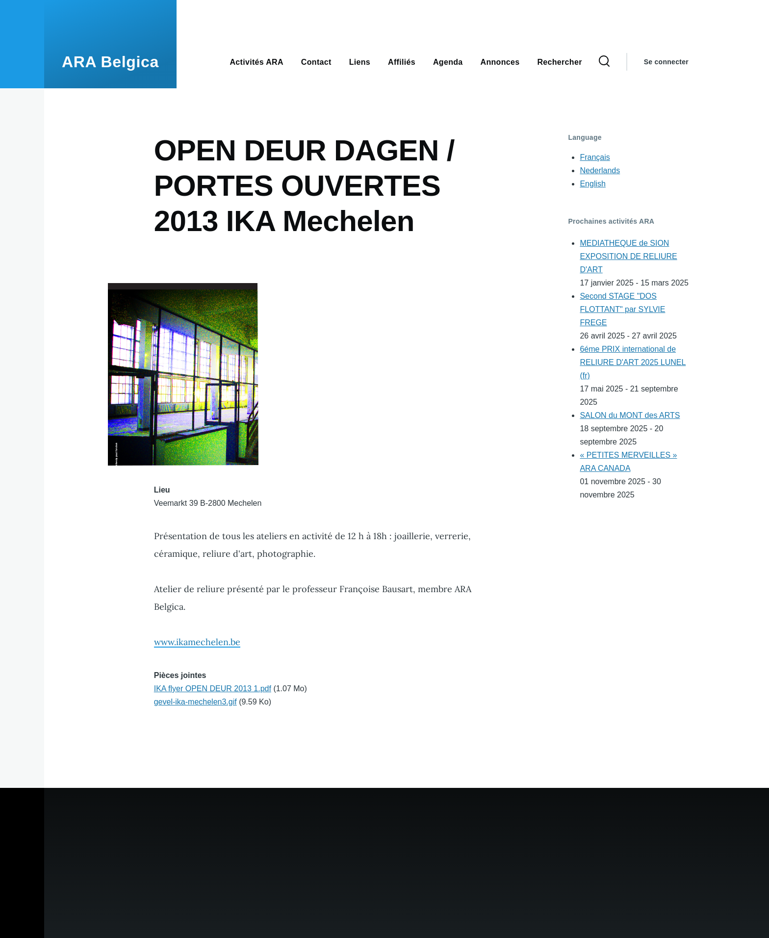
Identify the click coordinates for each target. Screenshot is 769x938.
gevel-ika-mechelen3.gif (195, 702)
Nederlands (600, 170)
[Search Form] (604, 61)
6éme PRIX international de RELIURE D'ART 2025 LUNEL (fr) (633, 362)
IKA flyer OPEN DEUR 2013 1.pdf (212, 688)
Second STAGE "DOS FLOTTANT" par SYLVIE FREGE (622, 309)
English (592, 184)
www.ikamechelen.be (197, 642)
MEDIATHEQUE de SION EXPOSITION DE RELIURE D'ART (628, 256)
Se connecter (666, 62)
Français (595, 157)
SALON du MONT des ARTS (630, 415)
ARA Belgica (110, 62)
